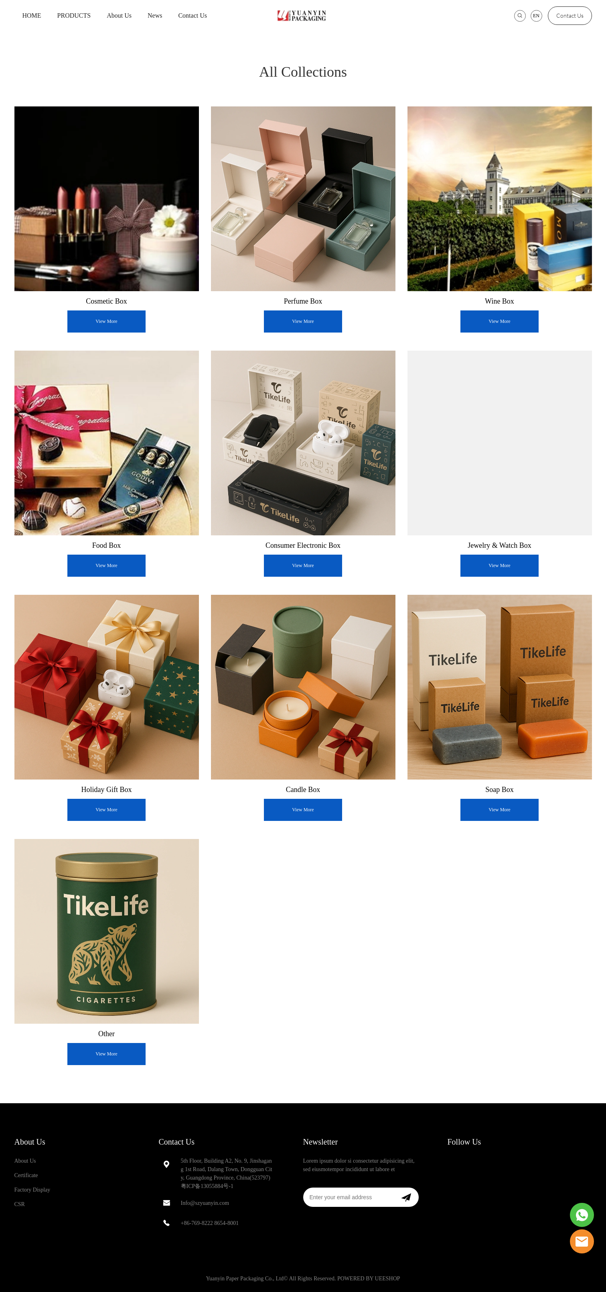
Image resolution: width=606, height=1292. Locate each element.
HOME (31, 15)
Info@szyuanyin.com (205, 1203)
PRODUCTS (74, 15)
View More (106, 321)
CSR (19, 1204)
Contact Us (192, 15)
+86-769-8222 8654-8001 (210, 1223)
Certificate (26, 1175)
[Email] (348, 1197)
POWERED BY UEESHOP (368, 1279)
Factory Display (32, 1190)
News (155, 15)
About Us (119, 15)
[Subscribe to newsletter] (406, 1197)
